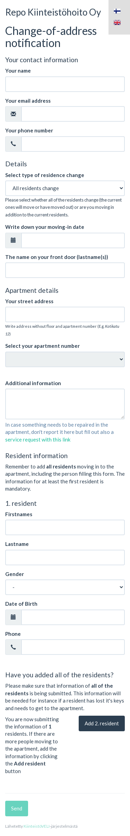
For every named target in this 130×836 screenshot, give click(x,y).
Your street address (29, 301)
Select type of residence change (44, 175)
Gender (14, 574)
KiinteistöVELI (37, 826)
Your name (18, 70)
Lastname (17, 544)
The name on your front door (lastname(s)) (56, 257)
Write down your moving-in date (44, 227)
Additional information (33, 383)
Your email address (28, 100)
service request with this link (37, 439)
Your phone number (29, 130)
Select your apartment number (42, 346)
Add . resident (102, 723)
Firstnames (18, 514)
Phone (13, 634)
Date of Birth (21, 604)
